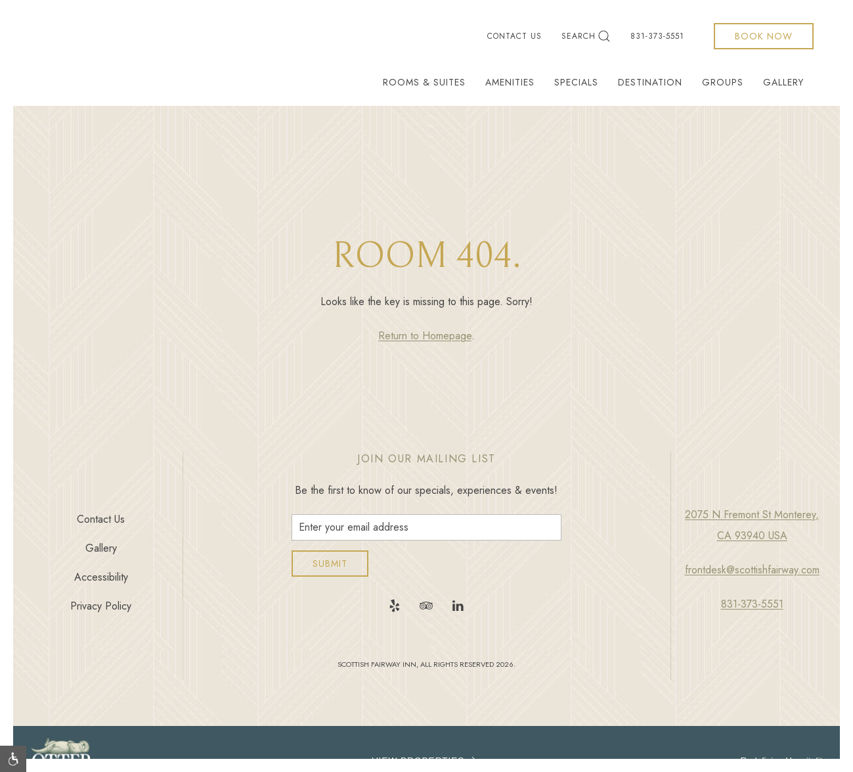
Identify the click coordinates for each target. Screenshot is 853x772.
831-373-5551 (657, 36)
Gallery (783, 82)
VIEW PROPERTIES (426, 760)
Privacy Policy (100, 606)
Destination (650, 82)
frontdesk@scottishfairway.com (752, 569)
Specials (576, 82)
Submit (330, 563)
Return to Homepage (424, 335)
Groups (722, 82)
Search (586, 36)
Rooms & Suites (424, 82)
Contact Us (514, 36)
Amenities (510, 82)
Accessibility (101, 577)
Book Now (764, 36)
